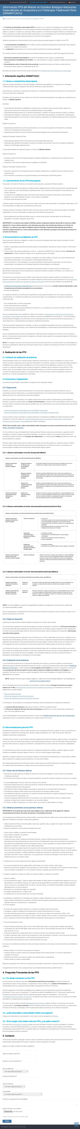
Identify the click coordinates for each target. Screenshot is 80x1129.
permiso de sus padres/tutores (40, 681)
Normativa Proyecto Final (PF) (18, 2)
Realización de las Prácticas (36, 1003)
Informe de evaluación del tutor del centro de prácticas (21, 698)
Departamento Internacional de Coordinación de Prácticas (35, 687)
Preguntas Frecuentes (20, 1024)
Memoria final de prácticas (12, 694)
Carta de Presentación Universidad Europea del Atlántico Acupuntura (26, 410)
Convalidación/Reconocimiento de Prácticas (17, 997)
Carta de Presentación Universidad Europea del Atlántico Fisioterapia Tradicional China (31, 412)
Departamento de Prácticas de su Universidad (56, 71)
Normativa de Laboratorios (57, 2)
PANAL (56, 1016)
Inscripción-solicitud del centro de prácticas (38, 419)
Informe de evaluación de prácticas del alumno (19, 696)
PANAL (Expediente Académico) (13, 428)
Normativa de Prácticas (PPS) (38, 2)
